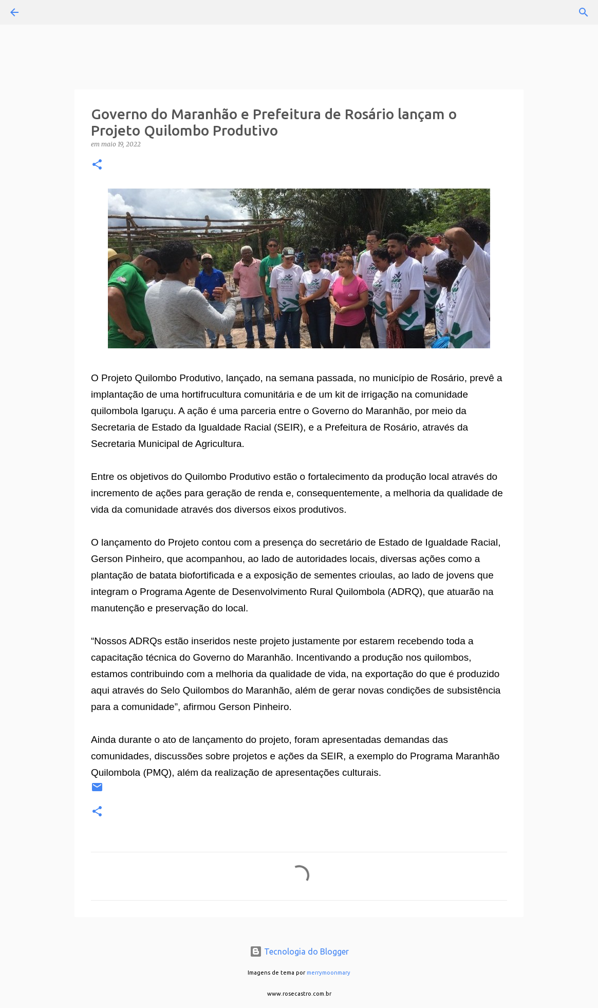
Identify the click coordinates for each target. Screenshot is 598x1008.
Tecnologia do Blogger (299, 951)
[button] (97, 165)
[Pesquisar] (43, 12)
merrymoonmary (328, 972)
